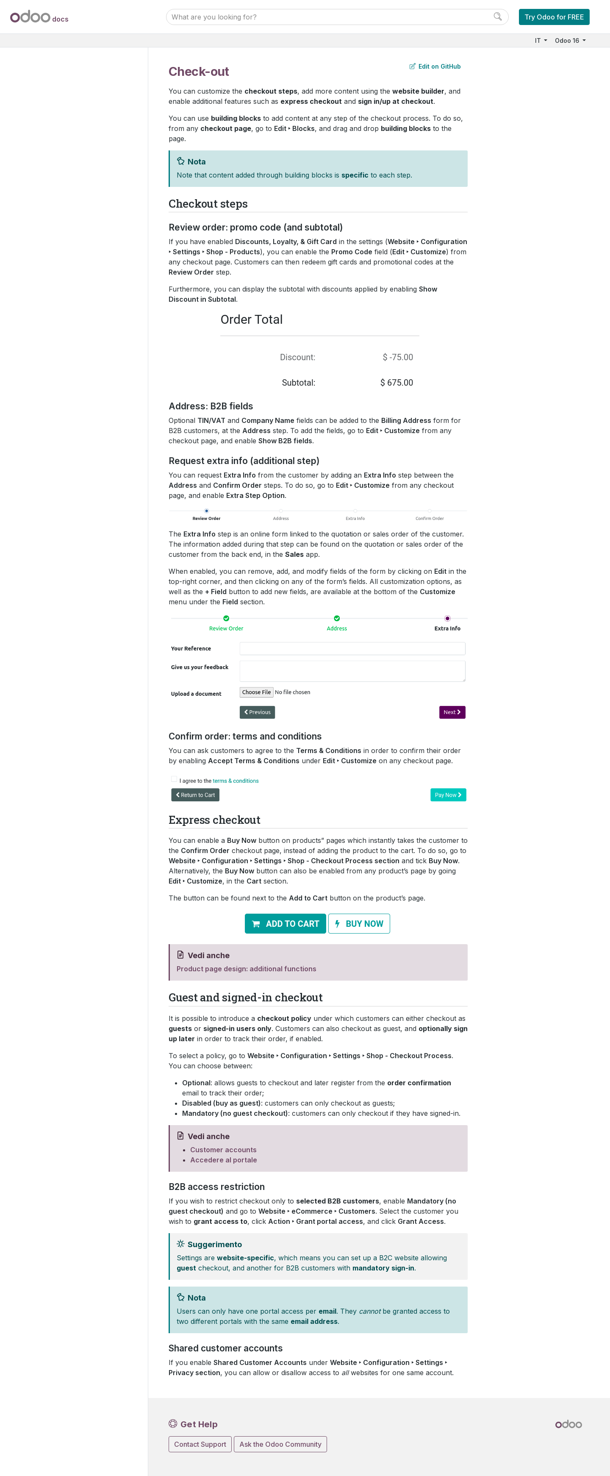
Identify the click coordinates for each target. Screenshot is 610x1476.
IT (539, 40)
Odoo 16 (568, 40)
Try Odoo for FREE (554, 17)
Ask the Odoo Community (280, 1444)
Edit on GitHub (435, 66)
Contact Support (200, 1444)
